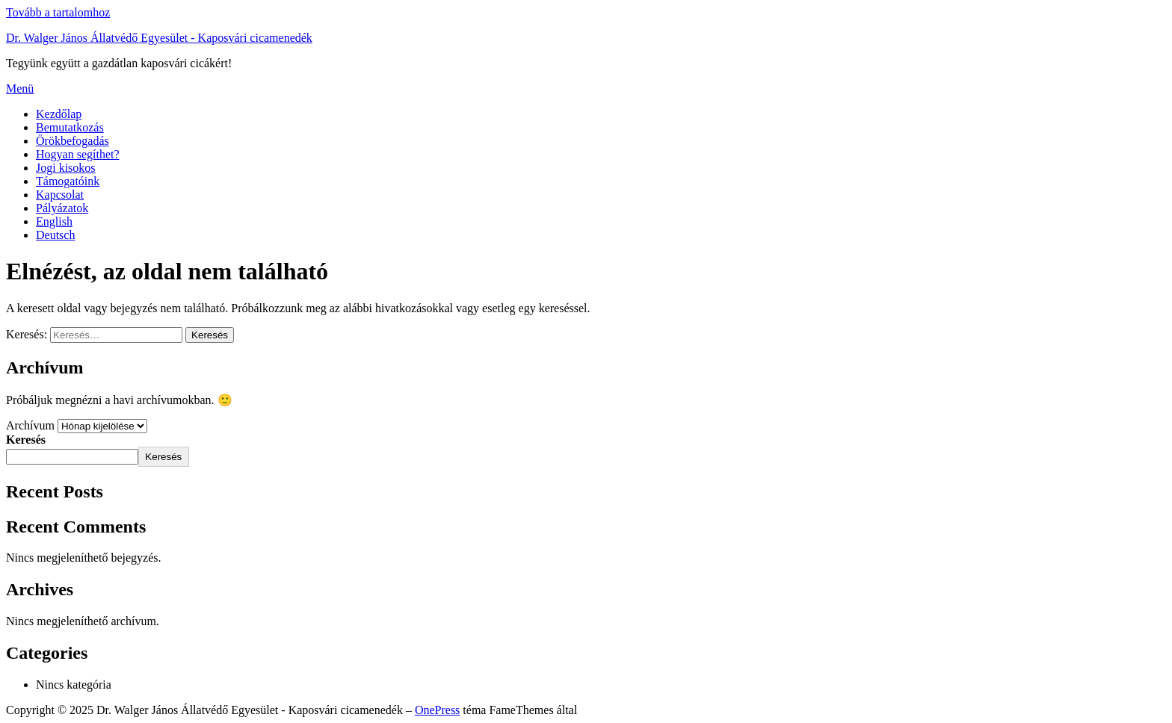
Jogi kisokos (66, 167)
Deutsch (55, 235)
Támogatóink (67, 181)
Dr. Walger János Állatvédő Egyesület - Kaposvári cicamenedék (159, 37)
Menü (20, 88)
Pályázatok (62, 208)
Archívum (30, 425)
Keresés (26, 439)
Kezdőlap (58, 114)
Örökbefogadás (72, 140)
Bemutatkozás (70, 127)
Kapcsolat (60, 194)
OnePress (437, 710)
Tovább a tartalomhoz (58, 12)
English (54, 221)
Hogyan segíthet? (78, 154)
